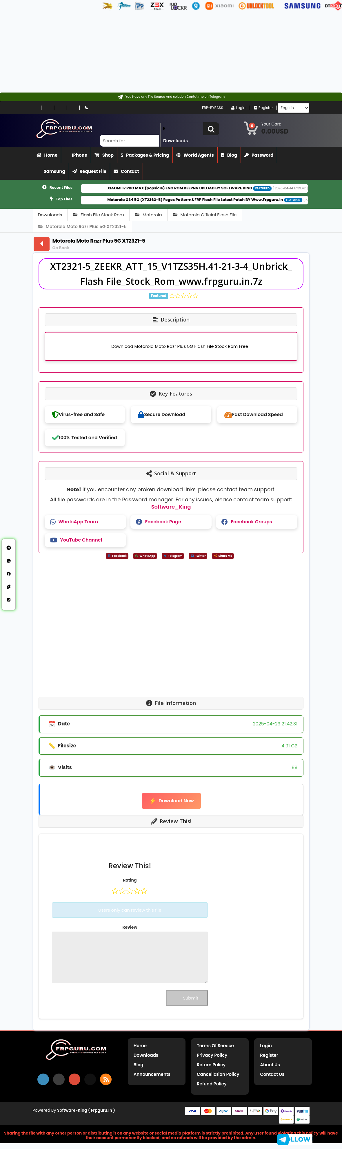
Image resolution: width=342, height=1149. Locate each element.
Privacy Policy (212, 1055)
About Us (270, 1065)
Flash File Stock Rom (98, 215)
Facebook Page (158, 521)
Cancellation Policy (218, 1074)
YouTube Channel (76, 540)
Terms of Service (215, 1046)
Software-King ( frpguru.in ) (86, 1110)
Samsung (51, 171)
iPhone (76, 155)
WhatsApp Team (74, 521)
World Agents (195, 155)
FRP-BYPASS (206, 108)
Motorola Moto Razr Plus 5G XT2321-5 (82, 226)
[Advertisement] (169, 52)
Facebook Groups (246, 521)
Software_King (171, 506)
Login (236, 108)
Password (258, 155)
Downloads (50, 215)
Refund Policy (212, 1084)
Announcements (152, 1074)
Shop (104, 155)
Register (262, 108)
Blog (229, 155)
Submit (187, 998)
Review (129, 927)
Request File (89, 171)
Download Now (171, 801)
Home (47, 155)
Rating (130, 880)
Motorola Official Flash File (205, 215)
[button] (211, 128)
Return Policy (211, 1065)
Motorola (148, 215)
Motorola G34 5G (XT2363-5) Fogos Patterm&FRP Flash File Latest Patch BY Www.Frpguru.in (212, 199)
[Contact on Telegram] (171, 97)
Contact (126, 171)
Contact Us (272, 1074)
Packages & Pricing (145, 155)
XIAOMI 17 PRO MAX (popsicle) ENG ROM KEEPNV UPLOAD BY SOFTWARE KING (196, 188)
